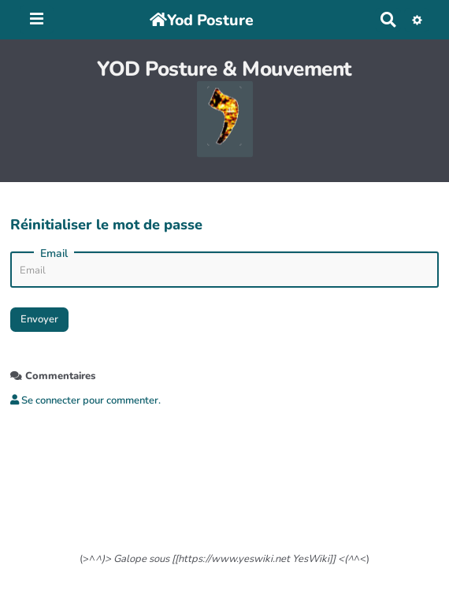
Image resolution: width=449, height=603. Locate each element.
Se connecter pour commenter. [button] (85, 400)
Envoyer (39, 319)
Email (54, 253)
